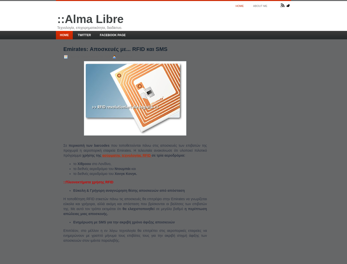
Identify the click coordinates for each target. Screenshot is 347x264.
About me (260, 5)
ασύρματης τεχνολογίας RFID (127, 155)
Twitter (84, 35)
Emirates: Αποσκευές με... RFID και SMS (115, 49)
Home (240, 5)
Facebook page (112, 35)
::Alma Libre (90, 19)
